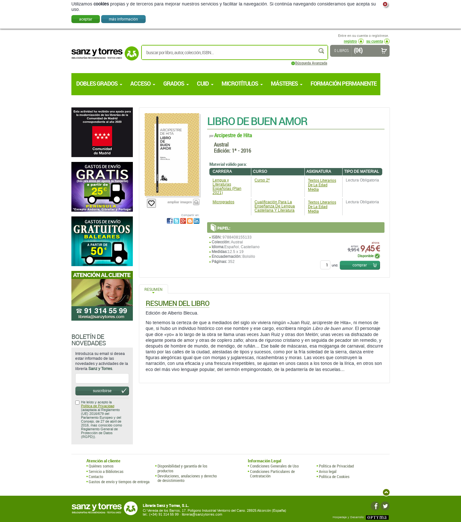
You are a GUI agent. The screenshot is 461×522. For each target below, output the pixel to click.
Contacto (96, 476)
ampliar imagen (179, 201)
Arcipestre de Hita (233, 135)
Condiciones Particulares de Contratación (272, 473)
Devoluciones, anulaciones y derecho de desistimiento (187, 478)
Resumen (153, 289)
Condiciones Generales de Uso (274, 466)
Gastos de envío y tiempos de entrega (119, 481)
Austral (221, 144)
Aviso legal (327, 471)
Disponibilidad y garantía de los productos (182, 468)
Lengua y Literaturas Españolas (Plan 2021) (227, 186)
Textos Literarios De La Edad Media (322, 185)
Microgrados (223, 202)
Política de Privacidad (97, 406)
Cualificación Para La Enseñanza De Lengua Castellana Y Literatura (275, 206)
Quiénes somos (101, 466)
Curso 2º (262, 180)
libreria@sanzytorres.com (202, 514)
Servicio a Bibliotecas (106, 471)
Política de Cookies (334, 476)
